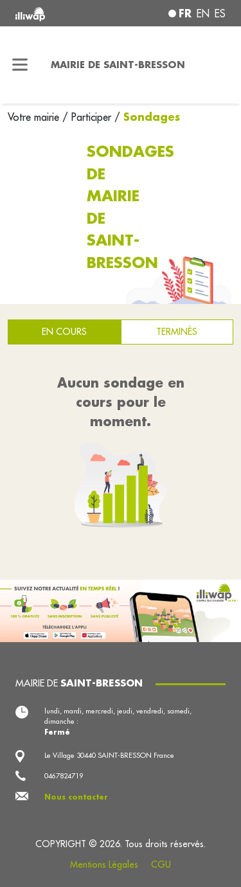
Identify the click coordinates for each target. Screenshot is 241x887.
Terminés (176, 331)
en (203, 13)
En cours (64, 331)
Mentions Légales (104, 864)
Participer (91, 117)
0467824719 (63, 775)
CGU (161, 864)
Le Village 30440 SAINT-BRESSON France (109, 755)
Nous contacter (76, 797)
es (220, 13)
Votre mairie (35, 117)
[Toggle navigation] (20, 64)
